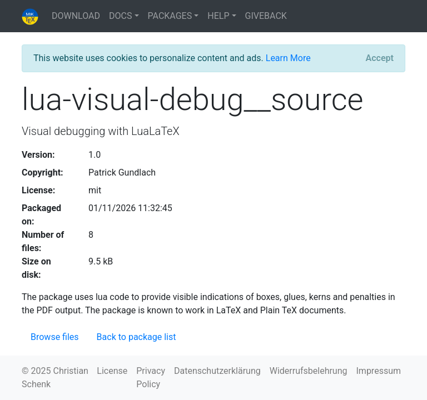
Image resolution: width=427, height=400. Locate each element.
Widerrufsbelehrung (308, 371)
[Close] (380, 58)
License (112, 371)
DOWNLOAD (76, 16)
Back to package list (136, 337)
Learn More (288, 58)
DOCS (120, 16)
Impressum (378, 371)
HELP (218, 16)
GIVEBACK (266, 16)
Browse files (55, 337)
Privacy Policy (150, 377)
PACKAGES (170, 16)
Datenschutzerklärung (217, 371)
